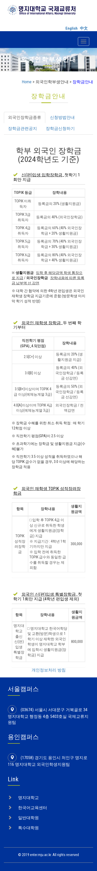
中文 (84, 28)
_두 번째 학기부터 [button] (47, 325)
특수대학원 (28, 827)
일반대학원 (28, 817)
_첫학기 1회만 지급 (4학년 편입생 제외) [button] (47, 596)
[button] (47, 491)
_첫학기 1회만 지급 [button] (46, 177)
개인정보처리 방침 (49, 670)
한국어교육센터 (32, 807)
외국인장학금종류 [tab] (24, 117)
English (71, 28)
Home (27, 81)
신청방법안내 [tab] (62, 117)
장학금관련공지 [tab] (22, 128)
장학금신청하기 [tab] (60, 128)
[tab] (48, 177)
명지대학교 (28, 797)
